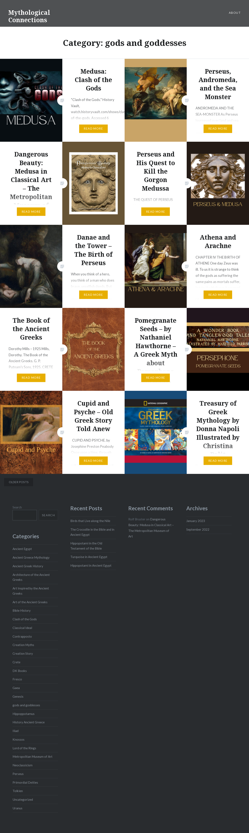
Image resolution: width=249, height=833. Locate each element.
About (235, 12)
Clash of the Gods (25, 619)
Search (17, 507)
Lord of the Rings (24, 748)
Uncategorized (23, 799)
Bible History (22, 610)
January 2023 (195, 521)
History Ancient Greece (29, 722)
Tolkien (18, 791)
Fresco (17, 679)
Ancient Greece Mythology (31, 557)
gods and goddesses (26, 705)
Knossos (18, 739)
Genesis (18, 696)
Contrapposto (22, 636)
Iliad (16, 731)
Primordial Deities (25, 782)
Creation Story (23, 653)
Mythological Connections (29, 16)
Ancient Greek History (28, 566)
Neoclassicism (22, 765)
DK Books (20, 671)
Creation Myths (23, 645)
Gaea (16, 688)
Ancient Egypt (22, 549)
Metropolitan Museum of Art (32, 756)
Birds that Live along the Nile (90, 521)
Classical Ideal (22, 628)
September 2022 (197, 529)
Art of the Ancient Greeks (30, 602)
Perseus (18, 774)
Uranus (17, 808)
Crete (16, 662)
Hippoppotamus (24, 714)
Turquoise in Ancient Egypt (88, 557)
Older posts (19, 482)
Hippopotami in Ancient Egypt (90, 565)
